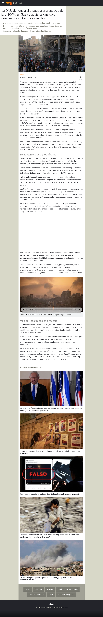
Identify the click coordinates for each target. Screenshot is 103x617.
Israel (27, 589)
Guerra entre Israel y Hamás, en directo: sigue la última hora (28, 31)
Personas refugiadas (66, 595)
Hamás (50, 589)
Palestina (38, 589)
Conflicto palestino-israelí (68, 589)
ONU (51, 595)
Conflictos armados (36, 595)
